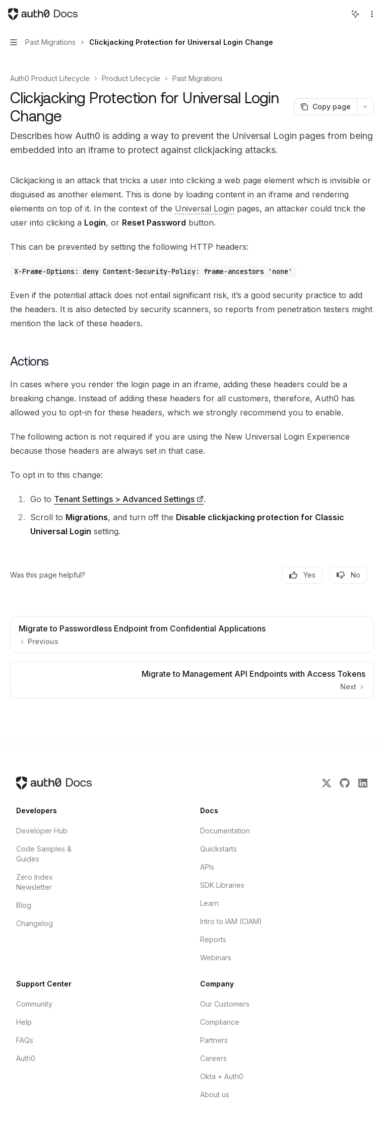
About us (214, 1094)
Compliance (219, 1022)
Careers (213, 1058)
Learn (209, 903)
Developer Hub (42, 830)
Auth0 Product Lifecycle (50, 78)
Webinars (215, 957)
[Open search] (337, 14)
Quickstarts (218, 848)
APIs (207, 867)
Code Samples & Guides (44, 853)
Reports (213, 939)
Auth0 (25, 1058)
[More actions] (365, 106)
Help (24, 1022)
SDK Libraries (222, 885)
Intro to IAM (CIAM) (231, 921)
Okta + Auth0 (221, 1076)
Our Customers (224, 1004)
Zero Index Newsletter (34, 882)
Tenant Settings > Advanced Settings (124, 499)
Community (34, 1004)
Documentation (225, 830)
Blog (23, 905)
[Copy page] (325, 106)
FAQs (24, 1040)
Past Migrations (197, 78)
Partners (214, 1040)
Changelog (34, 923)
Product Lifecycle (131, 78)
